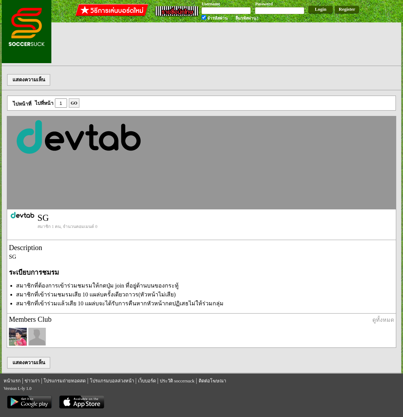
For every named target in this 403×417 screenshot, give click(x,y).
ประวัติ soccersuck (177, 380)
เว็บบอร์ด (147, 380)
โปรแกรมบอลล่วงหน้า (112, 380)
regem (38, 388)
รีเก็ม (50, 388)
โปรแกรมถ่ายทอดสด (65, 380)
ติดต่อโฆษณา (212, 380)
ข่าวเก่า (32, 380)
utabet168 (65, 388)
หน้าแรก (12, 380)
